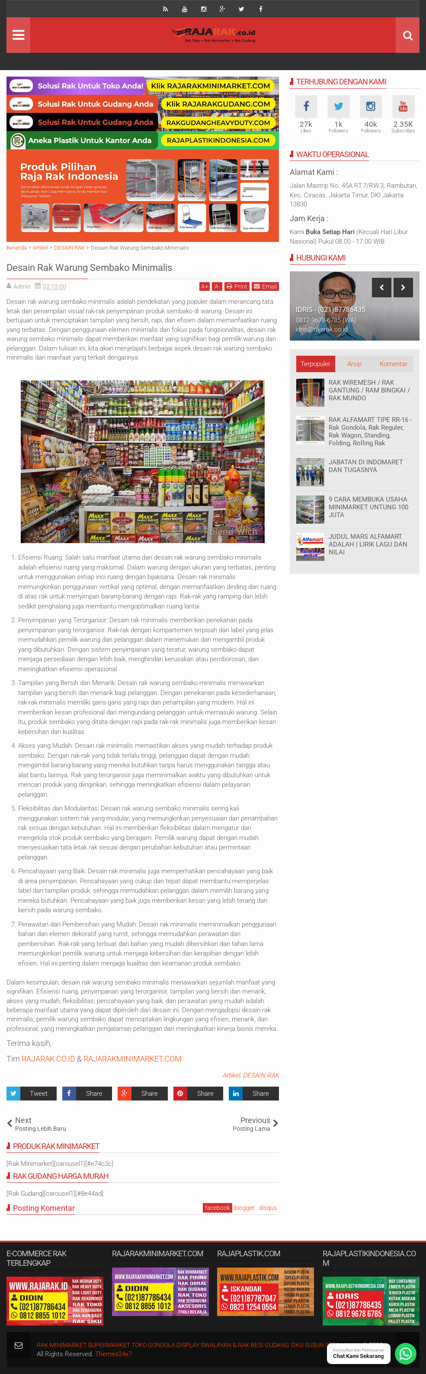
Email (265, 286)
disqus (268, 1207)
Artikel (231, 1075)
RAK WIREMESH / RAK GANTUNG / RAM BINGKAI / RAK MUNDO (369, 390)
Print (237, 286)
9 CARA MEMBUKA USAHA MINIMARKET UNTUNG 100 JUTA (368, 507)
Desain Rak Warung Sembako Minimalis (128, 266)
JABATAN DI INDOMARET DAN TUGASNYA (366, 466)
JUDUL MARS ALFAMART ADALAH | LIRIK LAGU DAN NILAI (368, 544)
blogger (244, 1207)
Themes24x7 (137, 1354)
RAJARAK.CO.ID (48, 1058)
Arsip (354, 364)
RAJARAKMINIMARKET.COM (132, 1058)
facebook (217, 1207)
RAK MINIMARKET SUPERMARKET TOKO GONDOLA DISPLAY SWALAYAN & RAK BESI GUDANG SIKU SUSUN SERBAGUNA (212, 1345)
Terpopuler (315, 364)
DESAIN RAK (261, 1075)
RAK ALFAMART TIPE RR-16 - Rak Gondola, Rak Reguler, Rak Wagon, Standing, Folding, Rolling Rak (370, 431)
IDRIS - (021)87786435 (330, 310)
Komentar (393, 364)
